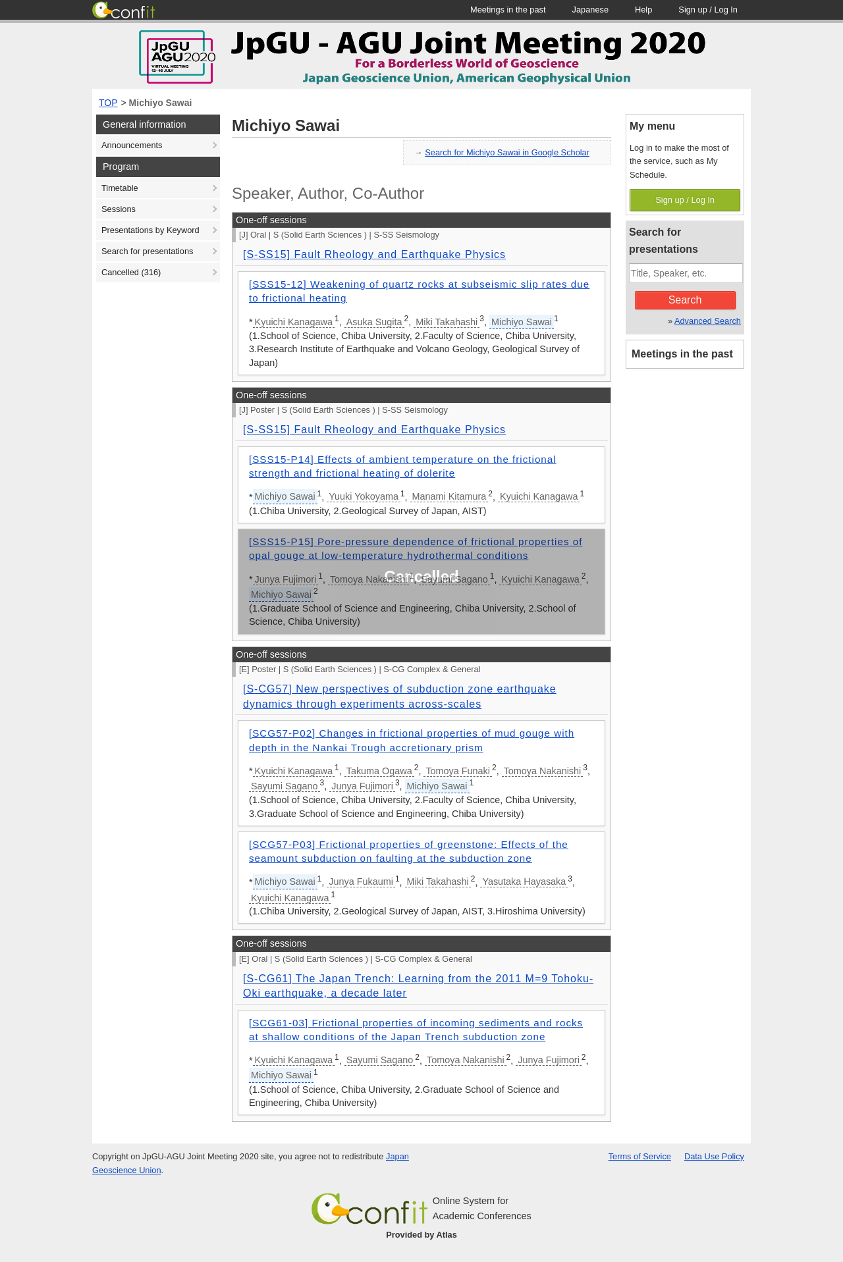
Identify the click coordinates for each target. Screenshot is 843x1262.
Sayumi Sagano (284, 786)
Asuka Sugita (374, 322)
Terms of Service (640, 1156)
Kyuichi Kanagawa (294, 322)
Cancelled (131, 272)
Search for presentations (147, 251)
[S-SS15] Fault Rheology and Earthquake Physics (374, 254)
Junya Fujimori (362, 786)
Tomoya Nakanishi (543, 771)
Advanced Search (707, 321)
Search (685, 299)
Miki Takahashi (446, 322)
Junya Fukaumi (361, 881)
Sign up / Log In (685, 200)
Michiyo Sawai (160, 102)
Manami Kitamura (449, 496)
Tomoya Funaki (457, 771)
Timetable (119, 188)
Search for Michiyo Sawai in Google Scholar (507, 152)
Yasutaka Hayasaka (524, 881)
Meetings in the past (682, 353)
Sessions (118, 209)
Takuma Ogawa (379, 771)
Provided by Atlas (421, 1235)
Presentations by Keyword (150, 230)
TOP (108, 102)
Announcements (131, 145)
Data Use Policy (714, 1156)
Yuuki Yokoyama (363, 496)
